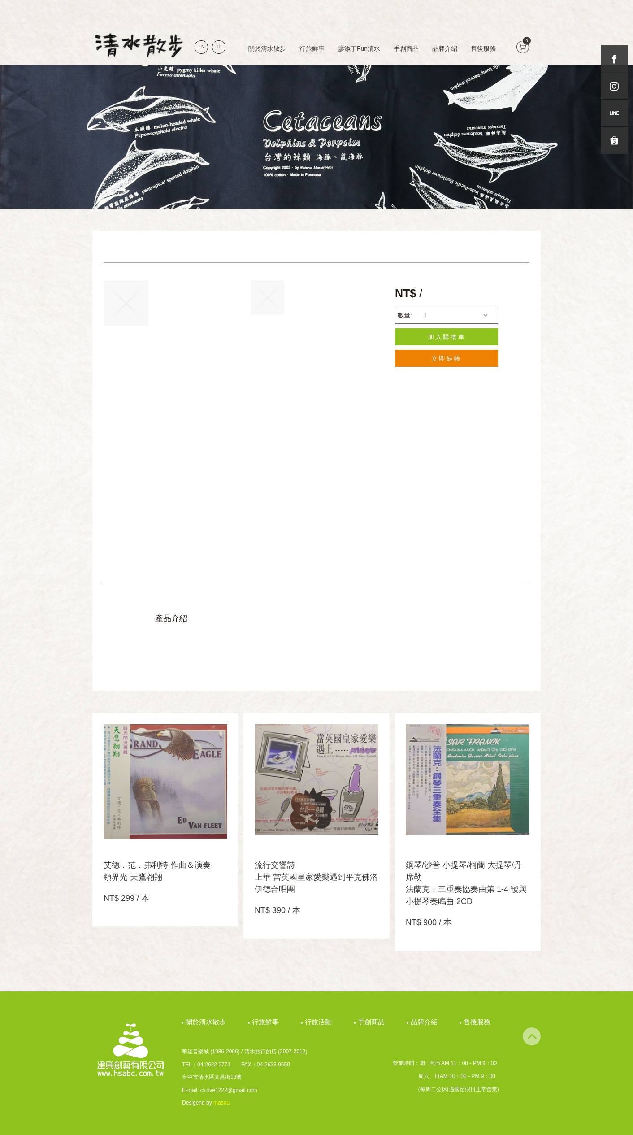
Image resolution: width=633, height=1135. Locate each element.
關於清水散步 (267, 48)
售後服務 (483, 48)
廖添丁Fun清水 (359, 48)
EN (201, 46)
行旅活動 (319, 1021)
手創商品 (406, 48)
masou (221, 1103)
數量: (405, 315)
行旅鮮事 (312, 48)
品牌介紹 (444, 48)
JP (219, 46)
